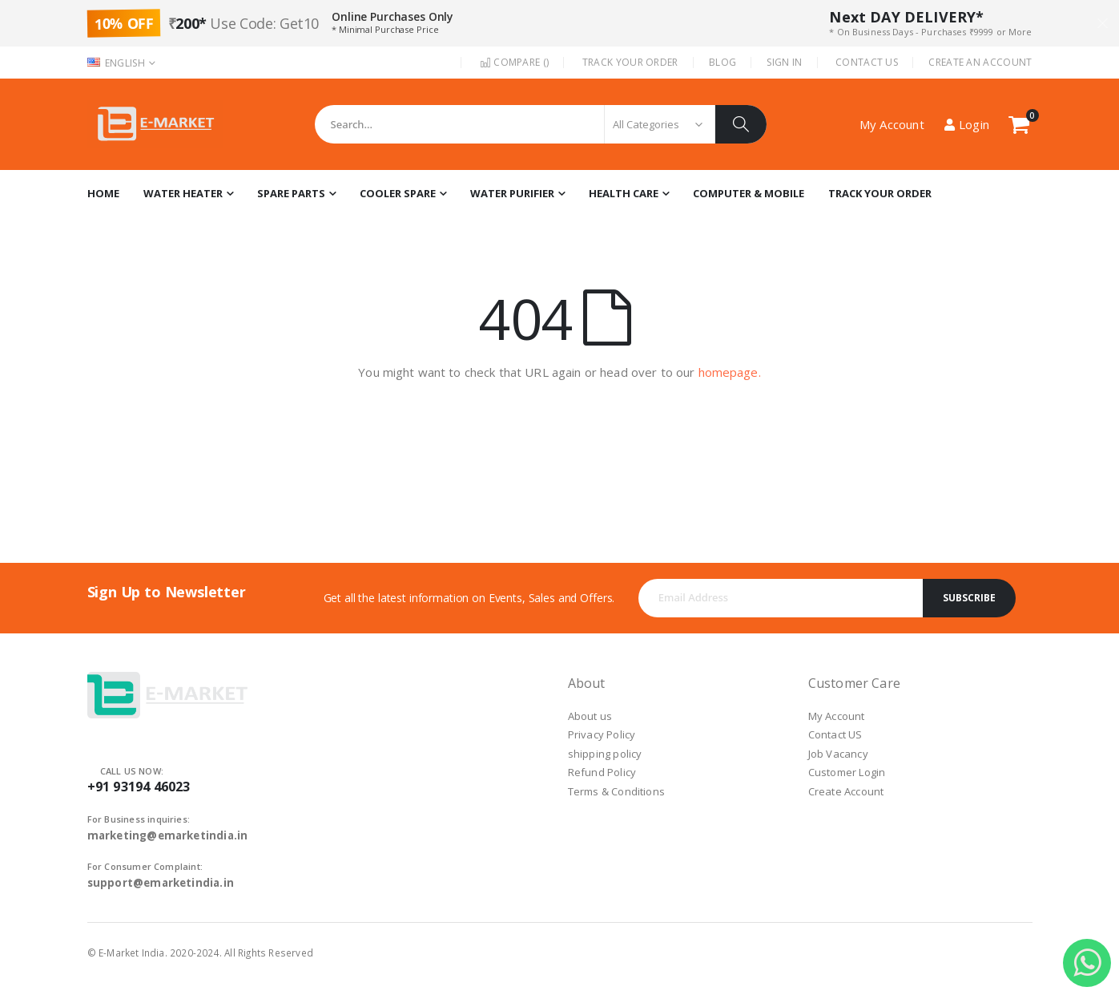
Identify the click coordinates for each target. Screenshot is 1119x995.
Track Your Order (630, 62)
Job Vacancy (838, 753)
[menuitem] (880, 194)
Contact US (835, 734)
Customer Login (847, 772)
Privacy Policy (602, 734)
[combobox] (541, 124)
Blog (722, 62)
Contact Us (866, 62)
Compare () (514, 62)
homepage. (729, 372)
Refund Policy (602, 772)
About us (590, 716)
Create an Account (980, 62)
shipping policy (605, 753)
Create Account (846, 791)
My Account (836, 716)
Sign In (784, 62)
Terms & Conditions (617, 791)
